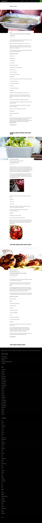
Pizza (2, 475)
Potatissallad (3, 480)
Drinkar (2, 434)
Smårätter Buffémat (4, 496)
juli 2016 (2, 409)
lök (11, 244)
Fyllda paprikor (3, 439)
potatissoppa (12, 132)
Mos (2, 465)
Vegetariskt (3, 513)
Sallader (2, 489)
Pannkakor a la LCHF (4, 358)
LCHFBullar (3, 359)
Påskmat (2, 472)
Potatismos (3, 479)
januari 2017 (3, 398)
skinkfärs (23, 344)
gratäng (2, 444)
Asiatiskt (2, 422)
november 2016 (3, 402)
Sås (1, 491)
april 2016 (2, 414)
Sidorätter (3, 492)
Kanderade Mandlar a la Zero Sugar (6, 361)
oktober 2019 (3, 369)
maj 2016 (2, 412)
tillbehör (29, 244)
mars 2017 (3, 395)
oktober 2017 (3, 383)
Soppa (11, 32)
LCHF (2, 461)
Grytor (2, 446)
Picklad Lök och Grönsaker (16, 162)
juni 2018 (2, 371)
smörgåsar (3, 499)
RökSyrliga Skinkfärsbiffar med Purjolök (18, 273)
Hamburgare (3, 448)
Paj (1, 468)
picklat (14, 244)
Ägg (2, 420)
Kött (2, 456)
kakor (2, 451)
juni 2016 (2, 410)
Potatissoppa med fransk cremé (20, 35)
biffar (11, 344)
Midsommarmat (3, 463)
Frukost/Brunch (3, 437)
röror (2, 487)
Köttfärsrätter (3, 458)
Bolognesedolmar (4, 356)
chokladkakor (3, 425)
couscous (2, 427)
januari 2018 (3, 378)
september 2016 (3, 405)
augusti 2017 (3, 386)
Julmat (2, 449)
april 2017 (2, 393)
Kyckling (2, 460)
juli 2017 (2, 388)
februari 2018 (3, 376)
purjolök (17, 132)
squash (29, 132)
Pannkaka (2, 470)
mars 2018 (3, 374)
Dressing (2, 432)
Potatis (2, 477)
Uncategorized (16, 159)
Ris (1, 484)
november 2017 (3, 381)
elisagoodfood (4, 1)
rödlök (25, 244)
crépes (2, 429)
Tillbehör (11, 159)
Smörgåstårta (3, 501)
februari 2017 (3, 397)
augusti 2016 (3, 407)
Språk (2, 517)
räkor (2, 482)
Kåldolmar (2, 453)
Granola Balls (3, 363)
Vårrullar (2, 511)
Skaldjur (2, 494)
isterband (15, 344)
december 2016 (3, 400)
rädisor (22, 244)
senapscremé (22, 132)
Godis (2, 441)
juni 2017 (2, 390)
